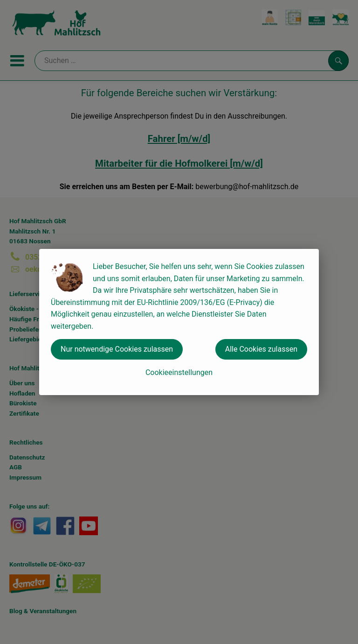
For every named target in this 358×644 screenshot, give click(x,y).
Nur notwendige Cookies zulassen (117, 349)
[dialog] (179, 322)
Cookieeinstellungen (179, 372)
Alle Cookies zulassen (261, 349)
